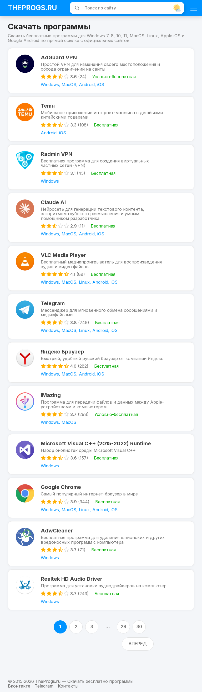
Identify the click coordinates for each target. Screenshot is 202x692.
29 (123, 634)
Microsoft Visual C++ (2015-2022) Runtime (96, 449)
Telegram (53, 307)
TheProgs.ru (47, 681)
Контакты (68, 686)
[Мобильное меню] (193, 8)
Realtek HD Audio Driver (72, 586)
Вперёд (138, 651)
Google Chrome (61, 493)
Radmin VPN (57, 155)
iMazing (51, 400)
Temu (48, 106)
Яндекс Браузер (62, 355)
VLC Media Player (63, 258)
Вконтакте (19, 686)
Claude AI (53, 204)
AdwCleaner (57, 537)
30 (139, 634)
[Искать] (76, 8)
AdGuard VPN (59, 58)
